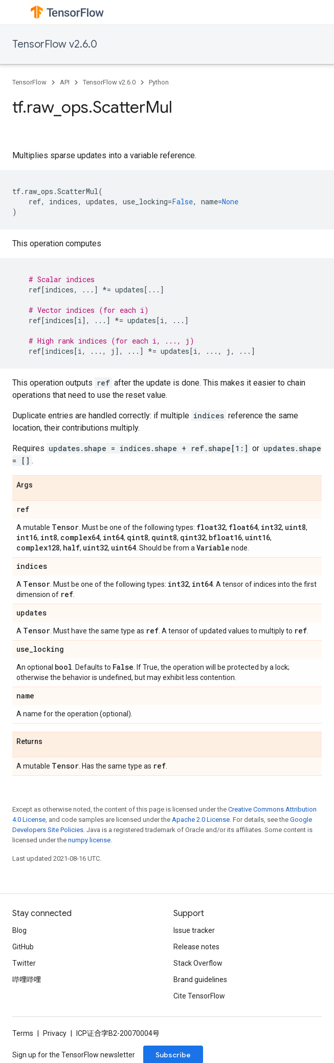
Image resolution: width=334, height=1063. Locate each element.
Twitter (24, 963)
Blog (19, 930)
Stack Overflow (197, 963)
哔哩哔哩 (26, 979)
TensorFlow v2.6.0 (54, 44)
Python (159, 82)
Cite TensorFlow (199, 996)
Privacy (54, 1033)
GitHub (23, 947)
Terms (22, 1033)
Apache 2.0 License (201, 819)
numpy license (89, 840)
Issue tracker (194, 930)
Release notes (196, 947)
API (65, 82)
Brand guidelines (200, 979)
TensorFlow (29, 82)
